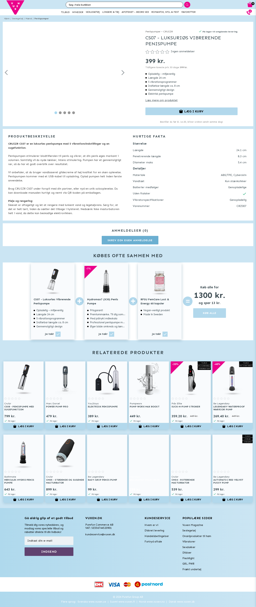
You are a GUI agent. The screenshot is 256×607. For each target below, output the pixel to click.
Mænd (29, 18)
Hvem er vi (151, 525)
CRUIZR (168, 31)
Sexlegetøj (17, 18)
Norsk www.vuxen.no (152, 601)
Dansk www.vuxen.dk (182, 601)
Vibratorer (188, 541)
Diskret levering (154, 530)
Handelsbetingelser (157, 536)
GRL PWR (188, 563)
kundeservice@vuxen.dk (100, 534)
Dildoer (186, 552)
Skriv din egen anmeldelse (130, 240)
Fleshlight (188, 558)
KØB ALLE (209, 313)
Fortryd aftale (153, 541)
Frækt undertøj (191, 569)
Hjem (7, 18)
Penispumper (41, 18)
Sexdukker (188, 547)
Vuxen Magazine (192, 525)
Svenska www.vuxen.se (92, 601)
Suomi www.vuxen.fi (122, 601)
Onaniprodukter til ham (196, 536)
